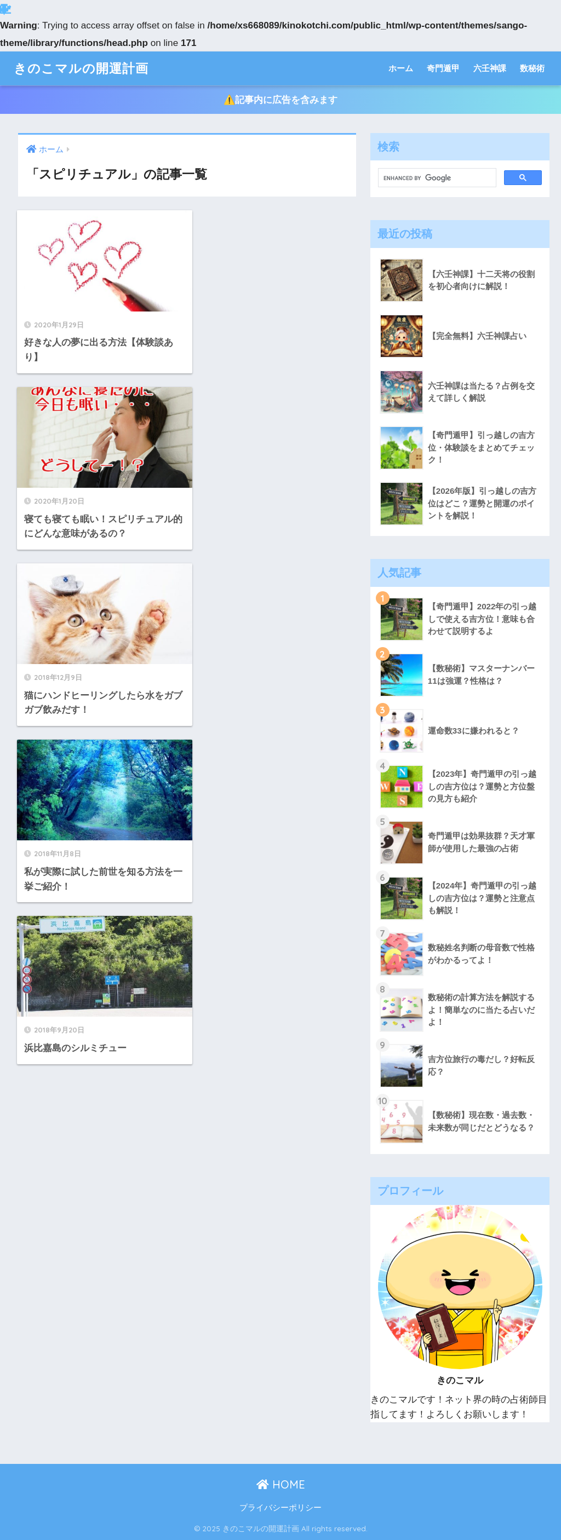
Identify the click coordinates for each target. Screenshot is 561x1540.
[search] (436, 177)
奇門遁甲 (443, 68)
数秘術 (532, 68)
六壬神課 (489, 68)
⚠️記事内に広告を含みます (280, 100)
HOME (280, 1484)
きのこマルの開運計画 (81, 68)
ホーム (400, 68)
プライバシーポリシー (280, 1507)
